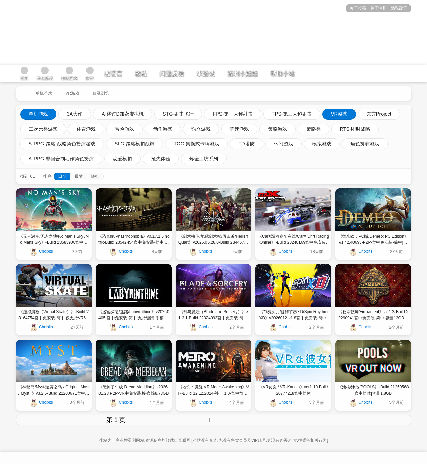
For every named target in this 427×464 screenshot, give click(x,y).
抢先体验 (160, 158)
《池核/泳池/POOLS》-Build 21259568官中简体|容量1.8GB (373, 390)
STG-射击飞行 (178, 114)
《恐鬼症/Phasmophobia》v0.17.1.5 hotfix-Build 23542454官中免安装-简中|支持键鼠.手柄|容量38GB (133, 240)
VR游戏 (72, 93)
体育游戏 (86, 129)
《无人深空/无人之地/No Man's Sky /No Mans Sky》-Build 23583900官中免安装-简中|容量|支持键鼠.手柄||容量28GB (54, 240)
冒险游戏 (124, 129)
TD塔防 (246, 143)
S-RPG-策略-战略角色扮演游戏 (62, 143)
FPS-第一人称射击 (233, 114)
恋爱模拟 (122, 158)
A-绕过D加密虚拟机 (123, 114)
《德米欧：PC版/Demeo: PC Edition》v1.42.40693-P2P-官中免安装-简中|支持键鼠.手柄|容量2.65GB (373, 240)
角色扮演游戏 (364, 143)
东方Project (378, 114)
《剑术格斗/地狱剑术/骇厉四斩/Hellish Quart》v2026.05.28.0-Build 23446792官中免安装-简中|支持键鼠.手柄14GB (213, 240)
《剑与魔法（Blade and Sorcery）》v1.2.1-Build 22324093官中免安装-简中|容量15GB (213, 315)
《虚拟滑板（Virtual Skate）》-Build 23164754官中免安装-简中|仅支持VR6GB (53, 315)
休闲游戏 (283, 143)
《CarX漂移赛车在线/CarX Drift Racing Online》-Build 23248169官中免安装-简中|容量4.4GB (293, 240)
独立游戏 (201, 129)
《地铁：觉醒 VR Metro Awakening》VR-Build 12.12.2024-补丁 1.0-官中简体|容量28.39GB (213, 390)
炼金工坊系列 (203, 158)
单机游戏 (44, 93)
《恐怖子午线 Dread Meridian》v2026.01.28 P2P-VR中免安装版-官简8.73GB (133, 390)
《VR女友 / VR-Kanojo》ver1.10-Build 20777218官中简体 (293, 390)
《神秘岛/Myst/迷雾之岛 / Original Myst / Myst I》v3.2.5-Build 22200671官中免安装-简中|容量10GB (53, 390)
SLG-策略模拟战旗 (135, 143)
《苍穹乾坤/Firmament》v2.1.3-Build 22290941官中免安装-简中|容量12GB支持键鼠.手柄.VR (373, 315)
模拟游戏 (321, 143)
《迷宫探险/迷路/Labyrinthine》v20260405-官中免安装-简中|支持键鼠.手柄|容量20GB (133, 315)
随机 (95, 176)
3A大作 (75, 114)
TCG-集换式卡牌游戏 (196, 143)
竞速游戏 (239, 129)
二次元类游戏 (43, 129)
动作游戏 (162, 129)
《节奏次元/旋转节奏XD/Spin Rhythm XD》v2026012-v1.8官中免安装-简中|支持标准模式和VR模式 (293, 315)
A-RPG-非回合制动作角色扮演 (61, 158)
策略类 (313, 129)
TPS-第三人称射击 (292, 114)
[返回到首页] (22, 91)
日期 (62, 176)
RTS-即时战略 (355, 129)
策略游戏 (277, 129)
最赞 (79, 176)
